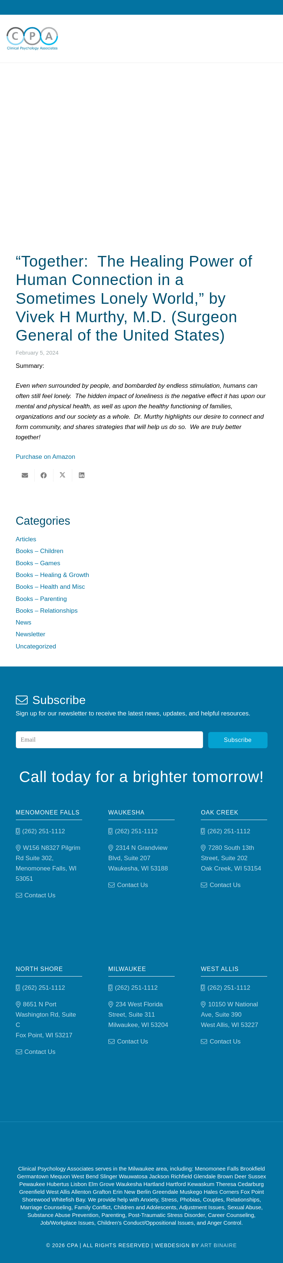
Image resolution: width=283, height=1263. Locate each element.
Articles (26, 539)
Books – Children (39, 551)
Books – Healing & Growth (52, 574)
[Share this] (44, 475)
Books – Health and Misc (50, 586)
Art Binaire (218, 1245)
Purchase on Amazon (46, 456)
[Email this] (25, 475)
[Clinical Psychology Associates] (32, 38)
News (24, 622)
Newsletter (30, 634)
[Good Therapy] (111, 1143)
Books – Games (38, 563)
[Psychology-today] (180, 1143)
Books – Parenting (41, 598)
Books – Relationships (47, 610)
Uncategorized (36, 646)
